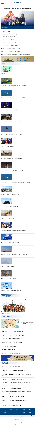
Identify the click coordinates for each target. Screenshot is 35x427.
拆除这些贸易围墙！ (6, 313)
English (21, 415)
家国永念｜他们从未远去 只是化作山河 (17, 8)
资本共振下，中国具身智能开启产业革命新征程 (13, 335)
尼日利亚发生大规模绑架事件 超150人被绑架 (11, 158)
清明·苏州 (3, 73)
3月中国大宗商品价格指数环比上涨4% (10, 194)
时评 (11, 409)
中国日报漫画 (6, 296)
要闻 (3, 63)
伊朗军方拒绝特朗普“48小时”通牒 (9, 218)
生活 (30, 409)
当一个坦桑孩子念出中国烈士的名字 (9, 45)
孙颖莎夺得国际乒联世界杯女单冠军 (9, 110)
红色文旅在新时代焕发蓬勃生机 (8, 42)
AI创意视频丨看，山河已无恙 (8, 39)
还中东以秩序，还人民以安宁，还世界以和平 (12, 331)
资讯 (17, 409)
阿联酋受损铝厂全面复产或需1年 (8, 278)
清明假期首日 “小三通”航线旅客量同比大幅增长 (13, 396)
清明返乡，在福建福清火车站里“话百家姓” (11, 51)
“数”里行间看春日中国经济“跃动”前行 (9, 36)
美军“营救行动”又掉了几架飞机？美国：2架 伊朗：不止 (13, 134)
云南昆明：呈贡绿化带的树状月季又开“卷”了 (12, 405)
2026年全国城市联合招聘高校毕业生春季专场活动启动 (13, 230)
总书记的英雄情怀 (5, 27)
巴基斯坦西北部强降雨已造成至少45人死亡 (11, 122)
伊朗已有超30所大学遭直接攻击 (8, 266)
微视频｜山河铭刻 (5, 31)
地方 (17, 412)
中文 (27, 415)
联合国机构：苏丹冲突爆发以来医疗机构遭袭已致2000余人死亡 (15, 182)
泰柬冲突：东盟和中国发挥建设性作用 (11, 353)
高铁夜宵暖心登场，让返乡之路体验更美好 (12, 342)
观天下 (30, 412)
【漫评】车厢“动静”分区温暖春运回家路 (11, 338)
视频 (5, 412)
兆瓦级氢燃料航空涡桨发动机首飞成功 (10, 206)
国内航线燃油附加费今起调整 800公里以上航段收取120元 (14, 254)
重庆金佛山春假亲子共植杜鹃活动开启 (11, 366)
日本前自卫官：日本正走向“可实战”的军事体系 (12, 170)
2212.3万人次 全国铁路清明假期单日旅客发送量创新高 (13, 85)
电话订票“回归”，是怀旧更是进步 (9, 346)
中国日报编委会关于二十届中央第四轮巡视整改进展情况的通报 (15, 54)
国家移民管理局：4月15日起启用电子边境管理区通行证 (14, 97)
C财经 (24, 409)
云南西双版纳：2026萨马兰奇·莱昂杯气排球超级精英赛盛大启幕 (16, 401)
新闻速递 (5, 363)
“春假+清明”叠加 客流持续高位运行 (9, 34)
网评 (8, 316)
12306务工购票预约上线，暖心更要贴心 (11, 349)
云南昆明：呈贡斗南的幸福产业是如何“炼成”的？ (13, 379)
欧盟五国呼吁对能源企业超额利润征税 (10, 242)
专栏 (3, 316)
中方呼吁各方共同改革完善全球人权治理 (10, 48)
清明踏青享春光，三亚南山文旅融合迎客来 (12, 388)
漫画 (24, 412)
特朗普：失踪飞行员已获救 (7, 146)
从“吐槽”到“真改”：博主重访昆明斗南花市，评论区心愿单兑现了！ (16, 383)
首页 (5, 409)
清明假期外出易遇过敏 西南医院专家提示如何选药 (13, 370)
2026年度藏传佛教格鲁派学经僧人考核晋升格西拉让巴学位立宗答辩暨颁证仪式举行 (16, 392)
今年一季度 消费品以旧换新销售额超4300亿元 (11, 290)
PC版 (31, 415)
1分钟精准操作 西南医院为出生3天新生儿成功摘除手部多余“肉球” (16, 375)
